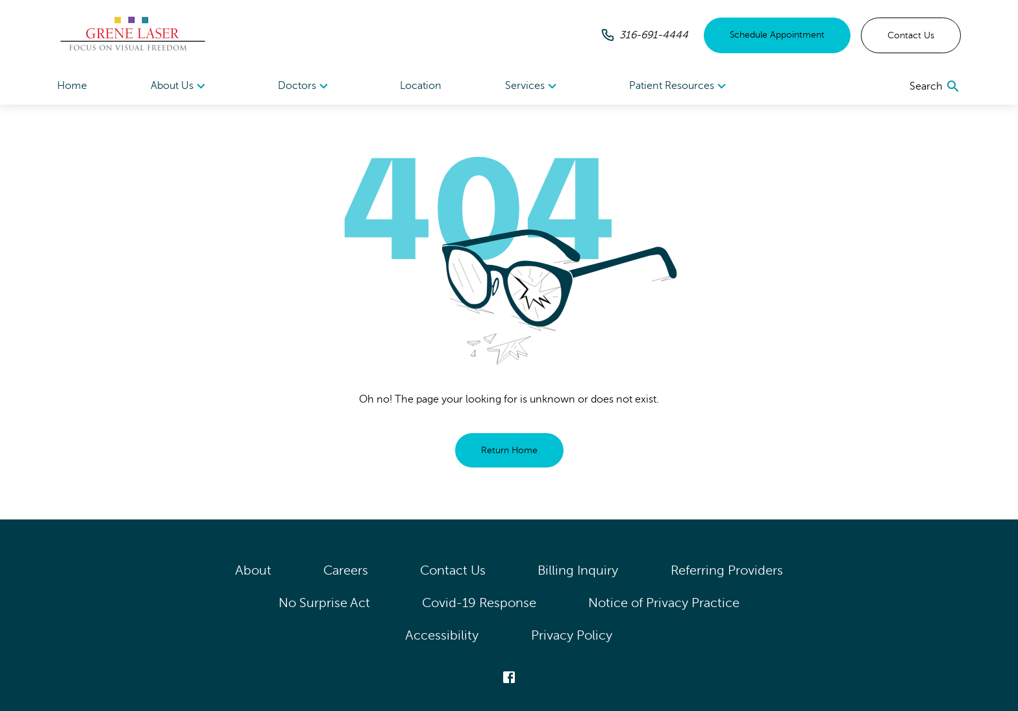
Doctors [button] (305, 86)
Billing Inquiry (578, 570)
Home (72, 86)
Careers (345, 570)
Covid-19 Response (479, 602)
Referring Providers (727, 570)
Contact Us (911, 35)
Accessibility (442, 635)
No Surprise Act (324, 602)
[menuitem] (180, 86)
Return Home (509, 450)
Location (420, 86)
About (253, 570)
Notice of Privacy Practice (663, 602)
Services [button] (532, 86)
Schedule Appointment (777, 35)
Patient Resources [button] (679, 86)
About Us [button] (180, 86)
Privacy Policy (572, 635)
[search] (935, 86)
